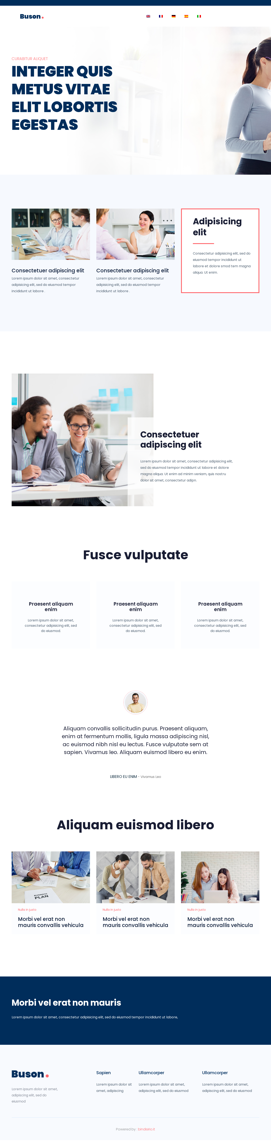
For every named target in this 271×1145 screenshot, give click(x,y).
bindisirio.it (146, 1134)
